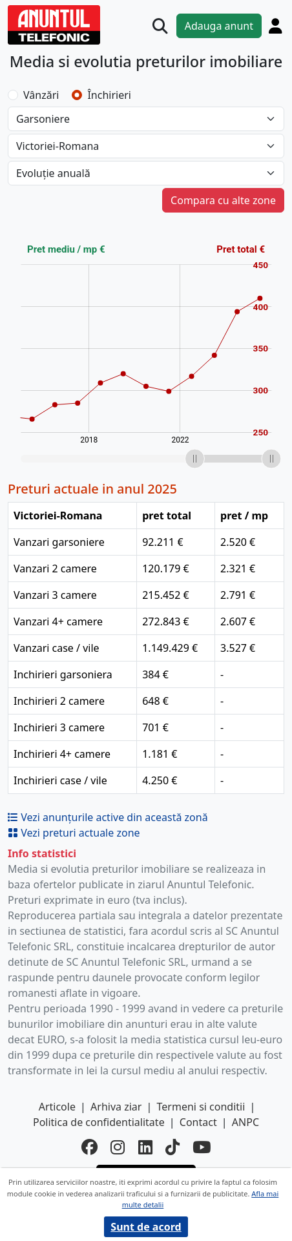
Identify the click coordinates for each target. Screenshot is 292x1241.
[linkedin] (145, 1147)
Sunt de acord (145, 1227)
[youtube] (202, 1147)
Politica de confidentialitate (99, 1122)
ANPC (245, 1122)
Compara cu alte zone (223, 200)
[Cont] (275, 26)
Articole (57, 1107)
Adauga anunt (219, 26)
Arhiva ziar (115, 1107)
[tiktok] (172, 1147)
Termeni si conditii (201, 1107)
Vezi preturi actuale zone (74, 833)
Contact (198, 1122)
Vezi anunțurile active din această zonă (108, 817)
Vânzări (41, 95)
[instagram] (117, 1147)
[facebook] (89, 1147)
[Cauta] (160, 26)
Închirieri (109, 95)
